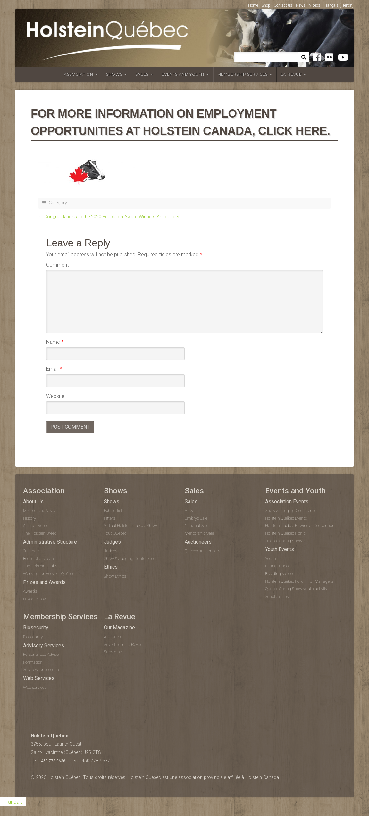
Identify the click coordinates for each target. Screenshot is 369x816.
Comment (57, 265)
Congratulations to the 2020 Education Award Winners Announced (112, 216)
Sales (141, 74)
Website (55, 396)
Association (78, 74)
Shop (266, 5)
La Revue (291, 74)
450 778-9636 (53, 761)
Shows (114, 74)
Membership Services (242, 74)
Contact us (283, 5)
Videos (314, 5)
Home (253, 5)
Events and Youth (182, 74)
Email (54, 369)
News (301, 5)
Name (54, 342)
